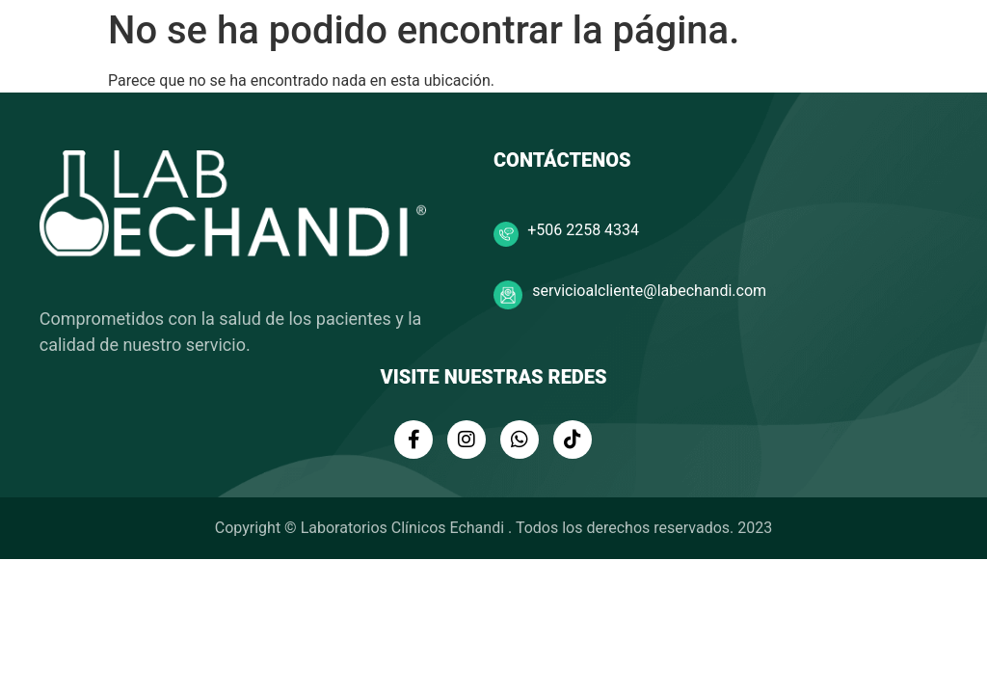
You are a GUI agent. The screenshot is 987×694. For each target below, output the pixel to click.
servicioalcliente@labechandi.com (649, 290)
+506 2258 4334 (583, 230)
